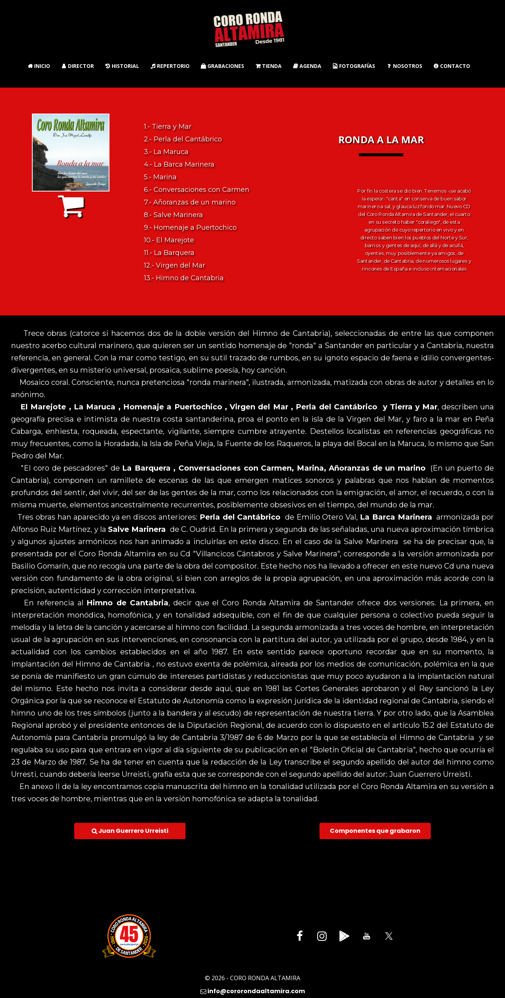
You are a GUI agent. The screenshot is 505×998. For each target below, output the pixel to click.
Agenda (307, 65)
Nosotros (404, 65)
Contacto (451, 65)
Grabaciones (222, 65)
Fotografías (353, 65)
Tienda (268, 65)
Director (77, 65)
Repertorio (170, 65)
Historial (122, 65)
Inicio (38, 65)
